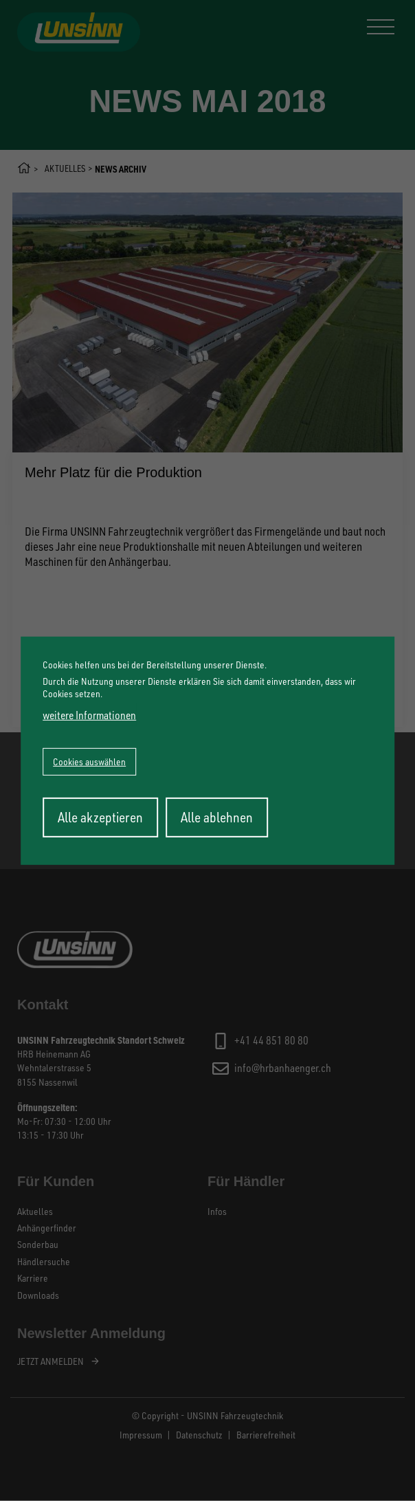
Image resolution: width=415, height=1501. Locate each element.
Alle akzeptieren (100, 817)
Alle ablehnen (217, 817)
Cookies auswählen (89, 761)
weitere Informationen (89, 715)
